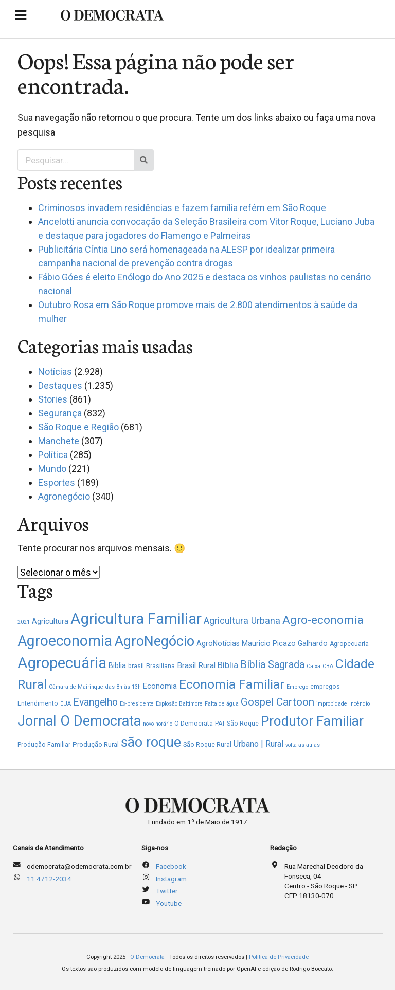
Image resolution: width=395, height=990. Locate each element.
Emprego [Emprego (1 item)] (297, 686)
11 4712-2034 (49, 878)
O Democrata (147, 957)
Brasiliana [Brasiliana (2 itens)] (160, 666)
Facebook (171, 866)
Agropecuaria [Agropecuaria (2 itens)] (349, 644)
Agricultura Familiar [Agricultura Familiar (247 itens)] (136, 618)
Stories (52, 399)
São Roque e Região (78, 427)
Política (53, 454)
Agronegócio (64, 496)
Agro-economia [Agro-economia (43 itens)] (323, 619)
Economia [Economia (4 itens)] (160, 686)
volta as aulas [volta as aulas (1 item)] (302, 744)
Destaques (60, 385)
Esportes (56, 482)
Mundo (52, 468)
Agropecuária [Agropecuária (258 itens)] (61, 663)
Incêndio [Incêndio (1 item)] (359, 703)
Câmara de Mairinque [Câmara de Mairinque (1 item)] (76, 686)
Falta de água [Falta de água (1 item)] (222, 703)
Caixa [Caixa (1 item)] (313, 666)
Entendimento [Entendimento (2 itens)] (37, 703)
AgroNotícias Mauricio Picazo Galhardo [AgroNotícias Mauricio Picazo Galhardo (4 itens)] (262, 643)
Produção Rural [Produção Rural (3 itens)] (96, 744)
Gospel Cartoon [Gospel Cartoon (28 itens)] (277, 702)
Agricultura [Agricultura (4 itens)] (50, 621)
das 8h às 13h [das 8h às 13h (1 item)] (123, 686)
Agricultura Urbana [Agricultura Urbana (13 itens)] (242, 620)
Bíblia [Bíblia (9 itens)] (228, 665)
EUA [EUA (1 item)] (65, 703)
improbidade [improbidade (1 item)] (331, 703)
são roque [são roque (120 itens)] (151, 742)
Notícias (55, 371)
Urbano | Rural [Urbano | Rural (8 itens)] (258, 744)
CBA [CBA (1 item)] (327, 666)
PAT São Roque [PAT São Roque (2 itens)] (237, 723)
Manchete (58, 440)
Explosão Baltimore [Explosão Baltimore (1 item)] (179, 703)
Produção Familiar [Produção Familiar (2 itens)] (43, 744)
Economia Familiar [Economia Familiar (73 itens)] (231, 684)
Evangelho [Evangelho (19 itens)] (95, 702)
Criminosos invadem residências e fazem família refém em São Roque (182, 207)
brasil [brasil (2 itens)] (136, 666)
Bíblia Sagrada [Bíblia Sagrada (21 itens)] (272, 665)
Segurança (60, 413)
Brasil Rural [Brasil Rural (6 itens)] (196, 665)
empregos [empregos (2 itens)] (325, 686)
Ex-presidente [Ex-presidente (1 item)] (137, 703)
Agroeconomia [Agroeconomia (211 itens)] (64, 641)
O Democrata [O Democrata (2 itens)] (193, 723)
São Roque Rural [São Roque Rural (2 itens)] (207, 744)
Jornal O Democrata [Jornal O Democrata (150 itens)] (79, 721)
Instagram (171, 878)
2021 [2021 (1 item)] (23, 622)
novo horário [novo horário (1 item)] (157, 723)
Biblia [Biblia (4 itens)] (117, 665)
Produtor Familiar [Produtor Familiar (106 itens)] (312, 721)
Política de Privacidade (279, 957)
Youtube (169, 903)
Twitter (167, 891)
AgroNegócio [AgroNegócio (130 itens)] (154, 641)
